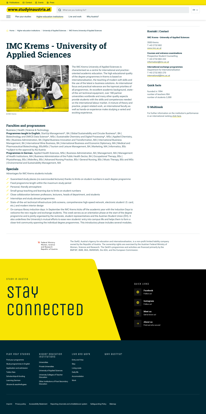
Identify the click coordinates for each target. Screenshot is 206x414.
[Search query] (122, 10)
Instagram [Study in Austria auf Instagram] (149, 300)
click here (176, 116)
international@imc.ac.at (158, 75)
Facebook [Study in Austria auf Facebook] (149, 290)
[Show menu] (8, 17)
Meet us (147, 311)
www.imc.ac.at (154, 48)
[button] (195, 10)
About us (148, 321)
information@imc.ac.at (158, 62)
